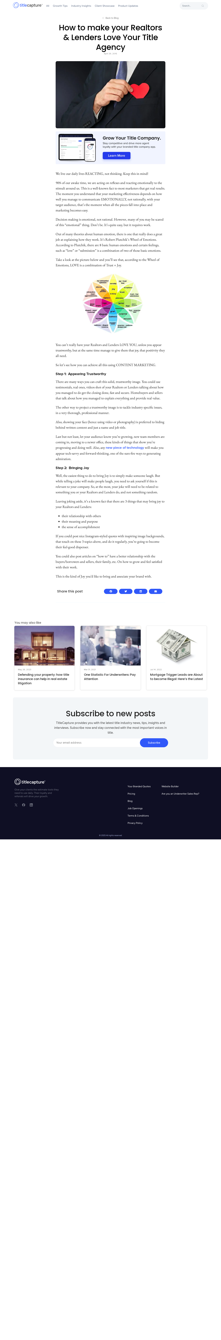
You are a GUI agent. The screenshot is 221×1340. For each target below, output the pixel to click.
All (47, 5)
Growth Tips (60, 5)
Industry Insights (81, 5)
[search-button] (202, 5)
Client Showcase (104, 5)
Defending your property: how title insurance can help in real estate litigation (43, 679)
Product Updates (128, 5)
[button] (110, 591)
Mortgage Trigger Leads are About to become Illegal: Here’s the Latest (176, 677)
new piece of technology (125, 448)
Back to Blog (112, 18)
